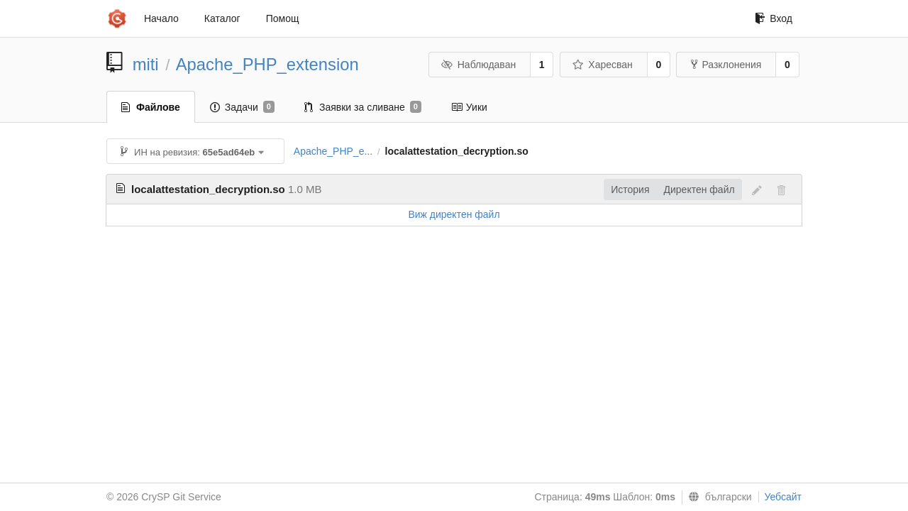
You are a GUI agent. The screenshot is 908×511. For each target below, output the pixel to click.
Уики (469, 107)
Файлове (150, 107)
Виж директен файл (453, 214)
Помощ (282, 18)
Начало (161, 18)
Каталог (222, 18)
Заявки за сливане (362, 107)
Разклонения (726, 64)
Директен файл (699, 189)
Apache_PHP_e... (333, 151)
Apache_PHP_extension (267, 64)
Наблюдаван (478, 64)
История (630, 189)
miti (146, 64)
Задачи (242, 107)
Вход (773, 18)
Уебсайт (783, 496)
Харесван (602, 64)
